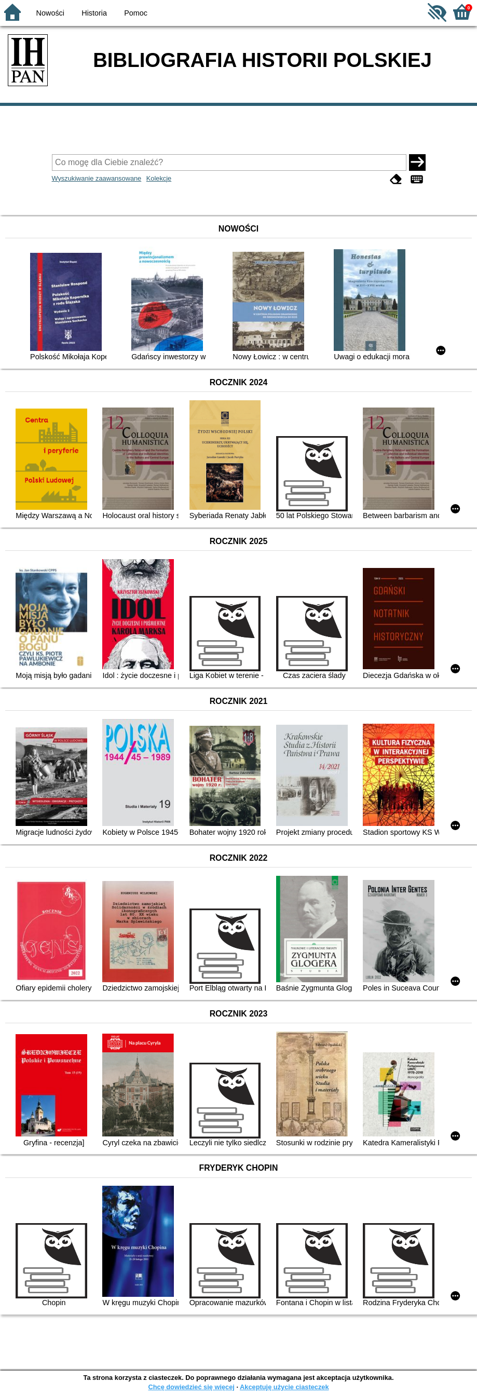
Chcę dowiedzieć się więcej (191, 1387)
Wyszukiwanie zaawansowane (97, 178)
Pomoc (135, 13)
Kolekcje (158, 178)
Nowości (50, 13)
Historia (94, 13)
